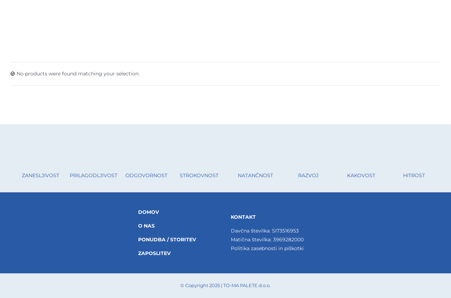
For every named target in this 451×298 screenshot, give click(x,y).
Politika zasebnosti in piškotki (267, 248)
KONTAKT (243, 217)
